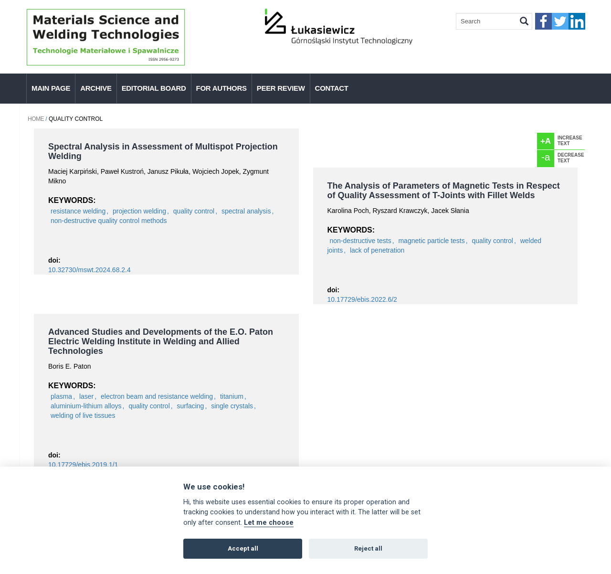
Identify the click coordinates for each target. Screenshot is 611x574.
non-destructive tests (360, 240)
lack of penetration (377, 250)
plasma (61, 396)
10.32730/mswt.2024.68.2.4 (89, 270)
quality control (193, 211)
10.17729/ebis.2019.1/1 (83, 464)
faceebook (543, 21)
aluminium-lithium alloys (86, 406)
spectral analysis (246, 211)
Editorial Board (154, 88)
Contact (331, 88)
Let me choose (269, 523)
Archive (95, 88)
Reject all (368, 548)
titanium (231, 396)
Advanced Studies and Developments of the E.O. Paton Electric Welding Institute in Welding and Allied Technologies (160, 341)
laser (86, 396)
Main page (51, 88)
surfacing (190, 406)
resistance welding (78, 211)
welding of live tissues (83, 415)
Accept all (243, 548)
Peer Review (281, 88)
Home (36, 119)
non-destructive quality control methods (109, 220)
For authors (221, 88)
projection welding (139, 211)
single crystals (232, 406)
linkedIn (577, 21)
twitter (560, 21)
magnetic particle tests (431, 240)
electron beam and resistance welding (157, 396)
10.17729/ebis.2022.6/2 (362, 299)
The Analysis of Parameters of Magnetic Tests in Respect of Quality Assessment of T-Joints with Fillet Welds (443, 190)
